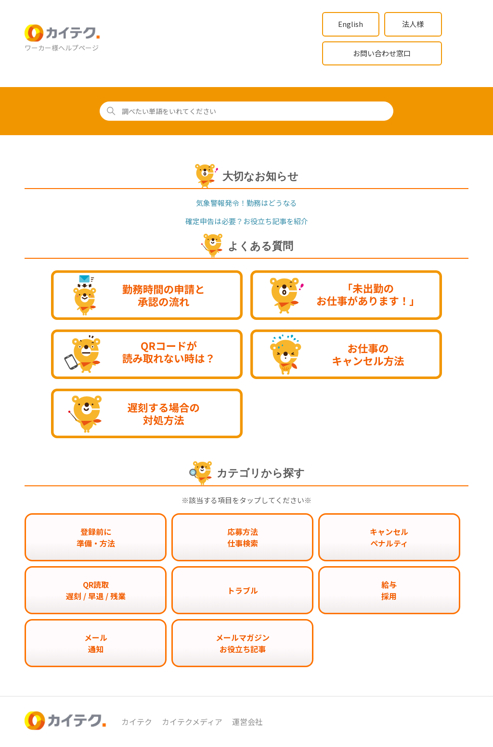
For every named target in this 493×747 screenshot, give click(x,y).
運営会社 (247, 721)
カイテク (136, 721)
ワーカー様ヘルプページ (62, 48)
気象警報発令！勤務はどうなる (246, 203)
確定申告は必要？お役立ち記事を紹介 (246, 221)
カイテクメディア (192, 721)
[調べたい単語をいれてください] (246, 111)
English (350, 24)
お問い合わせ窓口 (382, 53)
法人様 (413, 24)
